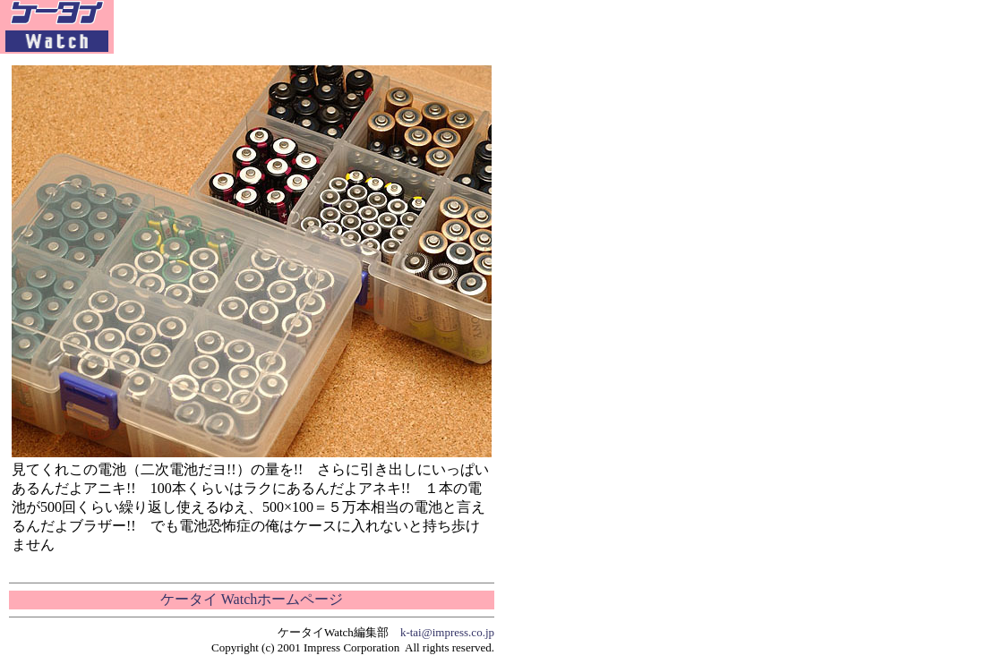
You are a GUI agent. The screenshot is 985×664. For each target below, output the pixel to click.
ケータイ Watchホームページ (251, 599)
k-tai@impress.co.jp (447, 632)
